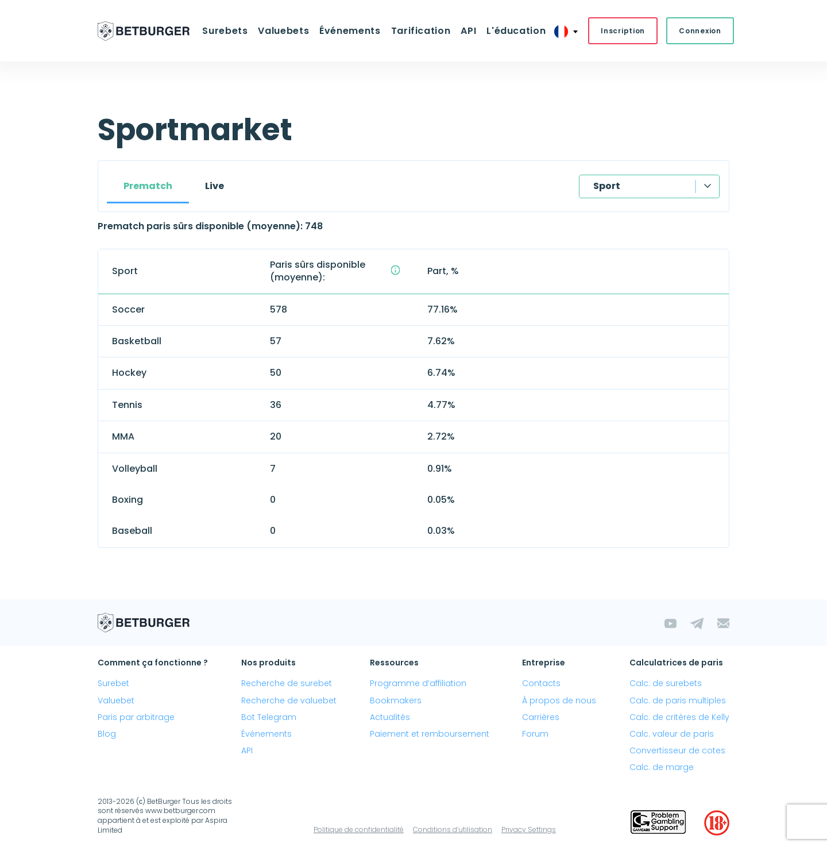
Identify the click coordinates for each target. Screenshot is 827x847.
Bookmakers (396, 700)
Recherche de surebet (286, 683)
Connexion (700, 31)
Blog (107, 734)
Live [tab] (214, 185)
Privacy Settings (528, 829)
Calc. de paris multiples (677, 700)
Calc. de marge (661, 767)
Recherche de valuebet (289, 700)
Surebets (225, 30)
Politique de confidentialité (359, 829)
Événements (349, 30)
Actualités (390, 717)
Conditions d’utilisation (452, 829)
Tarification (421, 30)
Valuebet (116, 700)
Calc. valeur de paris (671, 734)
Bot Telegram (268, 717)
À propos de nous (559, 700)
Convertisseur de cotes (677, 750)
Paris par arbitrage (136, 717)
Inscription (623, 31)
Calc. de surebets (665, 683)
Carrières (540, 717)
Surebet (113, 683)
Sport (606, 185)
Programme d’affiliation (418, 683)
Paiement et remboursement (429, 734)
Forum (535, 734)
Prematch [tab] (147, 185)
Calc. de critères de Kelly (679, 717)
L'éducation (516, 30)
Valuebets (283, 30)
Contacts (541, 683)
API (468, 30)
